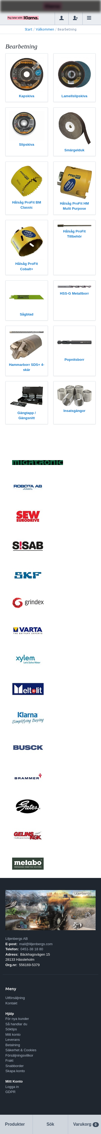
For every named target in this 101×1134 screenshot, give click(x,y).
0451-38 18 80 (31, 949)
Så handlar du (16, 1024)
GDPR (10, 1092)
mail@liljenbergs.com (36, 944)
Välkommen (45, 29)
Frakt (9, 1060)
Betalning (12, 1045)
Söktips (11, 1029)
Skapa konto (15, 1071)
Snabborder (14, 1066)
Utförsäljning (15, 998)
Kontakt (11, 1003)
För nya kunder (17, 1019)
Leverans (12, 1040)
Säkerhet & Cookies (20, 1050)
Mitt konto (12, 1034)
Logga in (12, 1087)
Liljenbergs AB (16, 939)
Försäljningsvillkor (19, 1055)
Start (28, 29)
